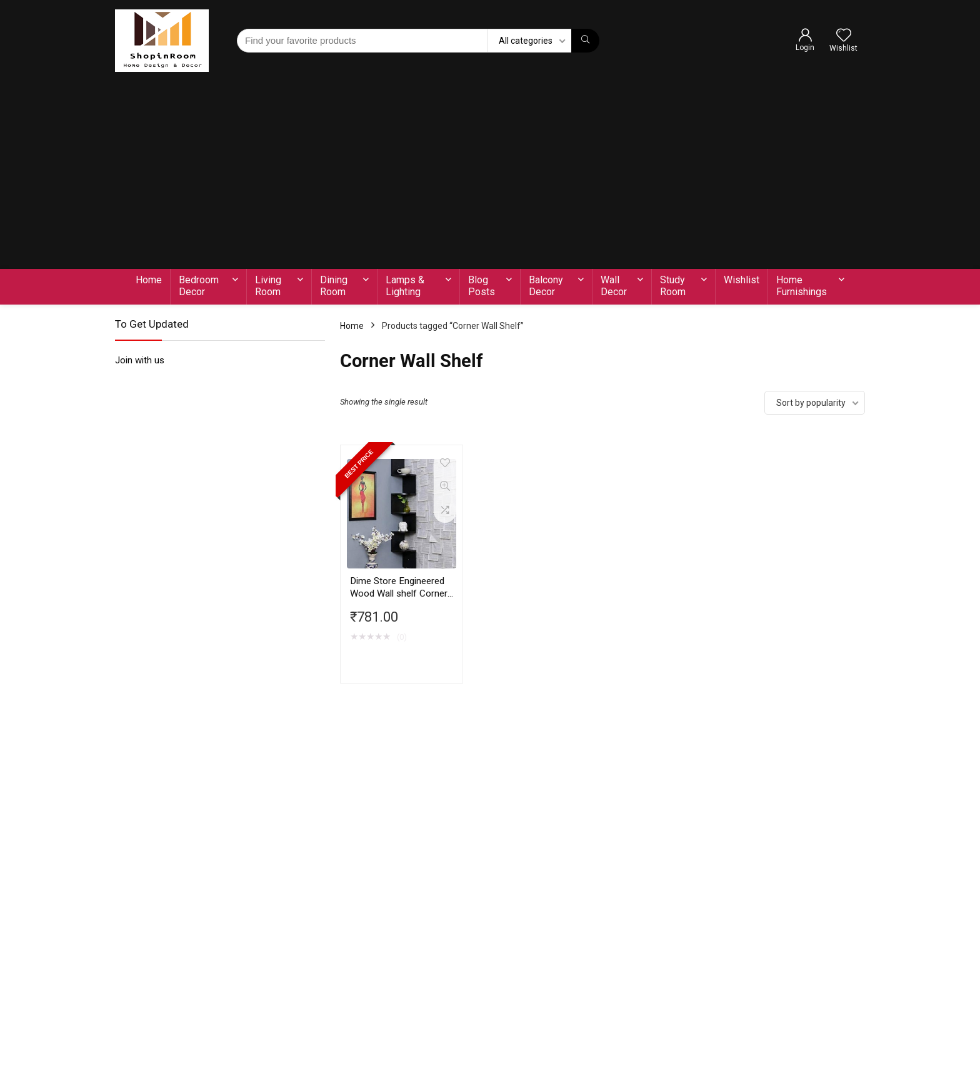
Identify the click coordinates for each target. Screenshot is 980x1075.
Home (149, 280)
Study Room (673, 286)
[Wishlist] (843, 36)
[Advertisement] (490, 175)
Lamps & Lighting (405, 286)
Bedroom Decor (199, 286)
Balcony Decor (546, 286)
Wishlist (741, 280)
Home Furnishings (801, 286)
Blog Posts (481, 286)
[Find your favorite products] (585, 41)
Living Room (268, 286)
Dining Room (334, 286)
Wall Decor (614, 286)
